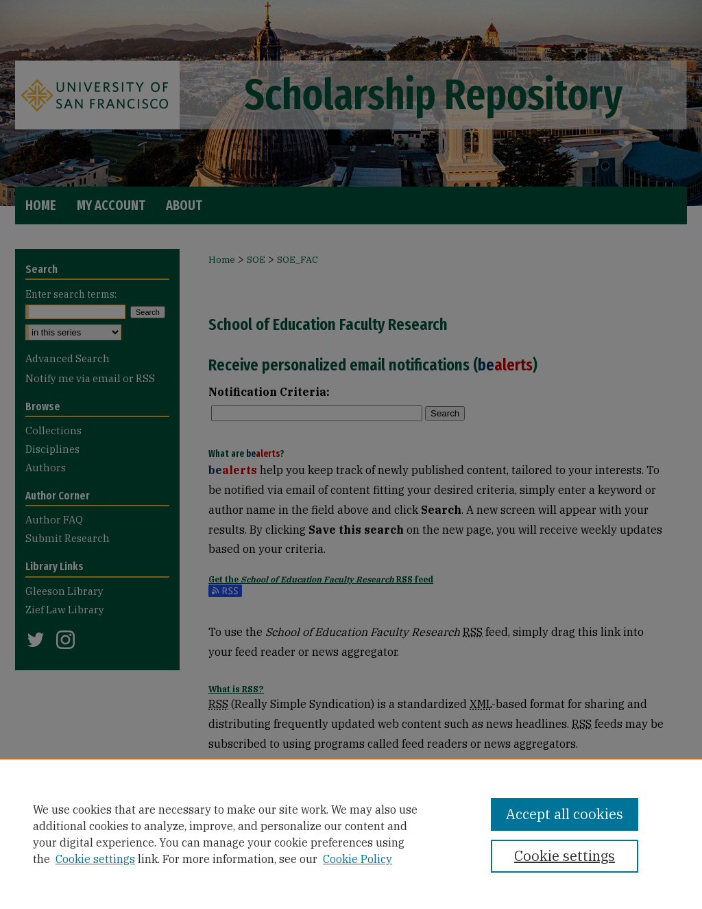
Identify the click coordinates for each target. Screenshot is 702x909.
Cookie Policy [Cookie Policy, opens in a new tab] (357, 859)
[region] (351, 833)
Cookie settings (95, 859)
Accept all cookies (564, 814)
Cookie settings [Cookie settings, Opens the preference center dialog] (564, 856)
